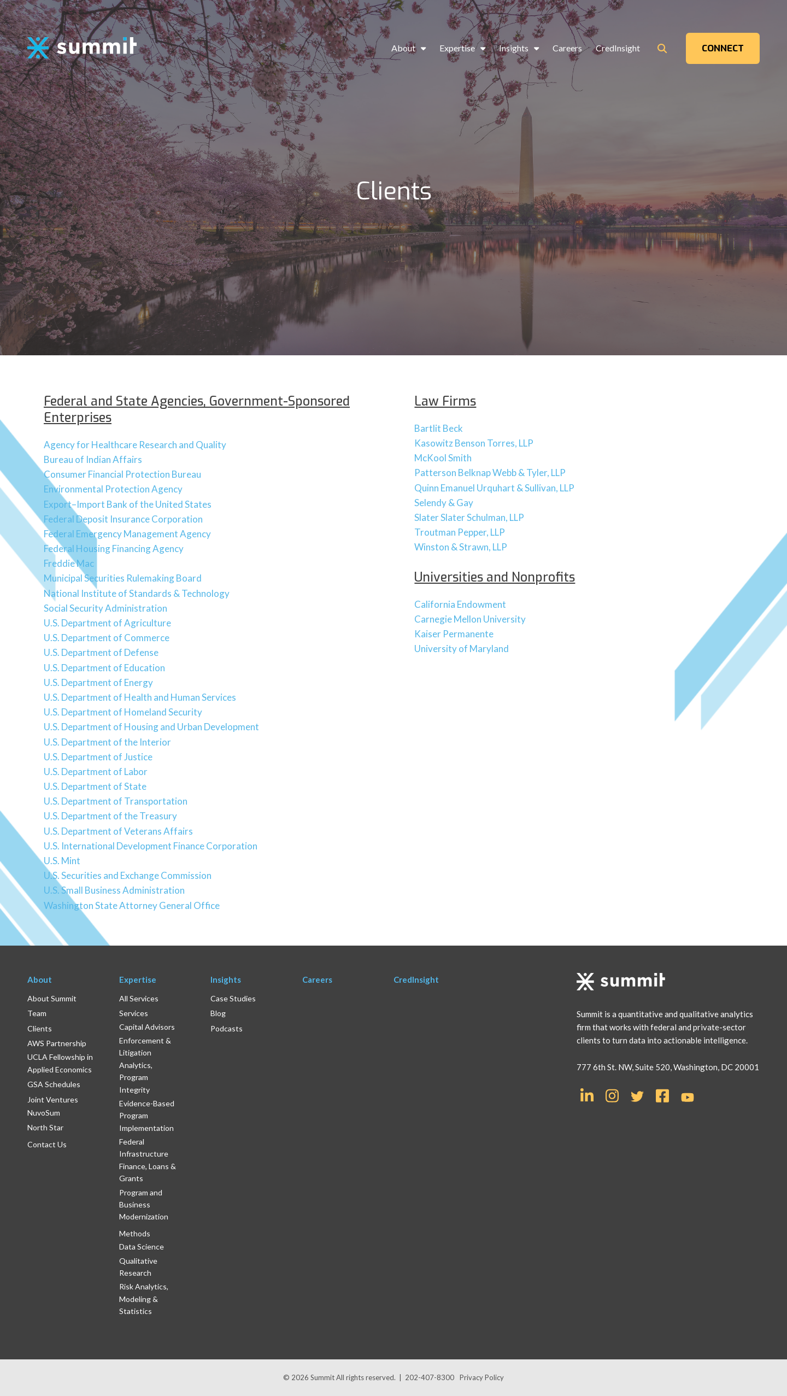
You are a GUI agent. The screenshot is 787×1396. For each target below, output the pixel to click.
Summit (323, 1377)
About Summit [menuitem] (52, 998)
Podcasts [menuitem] (226, 1028)
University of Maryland (461, 648)
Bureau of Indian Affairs (93, 459)
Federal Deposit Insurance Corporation (123, 519)
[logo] (82, 48)
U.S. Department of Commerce (106, 637)
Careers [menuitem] (567, 48)
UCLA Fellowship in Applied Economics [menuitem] (60, 1063)
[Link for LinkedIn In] (587, 1094)
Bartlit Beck (438, 428)
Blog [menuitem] (218, 1013)
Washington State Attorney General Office (132, 905)
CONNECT (723, 48)
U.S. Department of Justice (98, 756)
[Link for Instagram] (612, 1094)
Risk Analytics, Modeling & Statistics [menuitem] (143, 1299)
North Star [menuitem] (45, 1127)
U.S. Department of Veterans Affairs (118, 831)
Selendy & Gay (443, 502)
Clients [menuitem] (39, 1028)
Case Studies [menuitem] (233, 998)
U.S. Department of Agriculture (107, 623)
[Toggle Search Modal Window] (662, 48)
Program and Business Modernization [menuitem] (143, 1205)
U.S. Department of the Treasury (110, 816)
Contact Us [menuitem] (47, 1144)
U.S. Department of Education (104, 667)
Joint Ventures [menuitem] (52, 1099)
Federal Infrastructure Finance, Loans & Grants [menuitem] (147, 1160)
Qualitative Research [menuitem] (138, 1266)
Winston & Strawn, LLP (460, 547)
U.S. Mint (62, 860)
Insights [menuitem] (513, 48)
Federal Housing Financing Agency (114, 548)
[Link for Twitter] (637, 1096)
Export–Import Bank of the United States (128, 504)
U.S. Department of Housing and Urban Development (151, 726)
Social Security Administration (105, 608)
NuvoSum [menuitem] (43, 1112)
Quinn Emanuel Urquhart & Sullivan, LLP (494, 488)
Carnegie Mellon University (470, 619)
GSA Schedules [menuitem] (53, 1084)
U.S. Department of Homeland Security (123, 712)
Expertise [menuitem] (457, 48)
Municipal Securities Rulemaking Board (123, 578)
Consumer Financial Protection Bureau (122, 474)
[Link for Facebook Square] (662, 1094)
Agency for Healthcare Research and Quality (135, 444)
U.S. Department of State (95, 786)
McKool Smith (443, 458)
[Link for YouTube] (687, 1098)
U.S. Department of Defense (101, 652)
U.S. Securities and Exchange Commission (128, 875)
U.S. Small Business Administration (114, 890)
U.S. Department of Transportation (115, 801)
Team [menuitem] (36, 1013)
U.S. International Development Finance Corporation (150, 846)
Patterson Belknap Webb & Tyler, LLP (490, 472)
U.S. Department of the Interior (107, 742)
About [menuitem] (403, 48)
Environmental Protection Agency (113, 489)
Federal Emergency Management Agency (127, 533)
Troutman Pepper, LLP (459, 532)
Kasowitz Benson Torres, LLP (473, 443)
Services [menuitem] (133, 1013)
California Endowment (460, 604)
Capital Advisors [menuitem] (147, 1026)
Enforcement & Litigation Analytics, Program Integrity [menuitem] (145, 1065)
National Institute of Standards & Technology (137, 593)
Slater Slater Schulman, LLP (469, 517)
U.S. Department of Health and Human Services (140, 697)
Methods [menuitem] (134, 1233)
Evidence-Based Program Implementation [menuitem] (146, 1116)
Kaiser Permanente (454, 634)
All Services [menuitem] (138, 998)
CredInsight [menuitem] (618, 48)
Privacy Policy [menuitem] (482, 1377)
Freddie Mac (69, 563)
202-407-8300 (429, 1377)
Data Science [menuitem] (141, 1246)
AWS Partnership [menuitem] (56, 1043)
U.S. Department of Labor (96, 771)
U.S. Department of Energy (98, 682)
